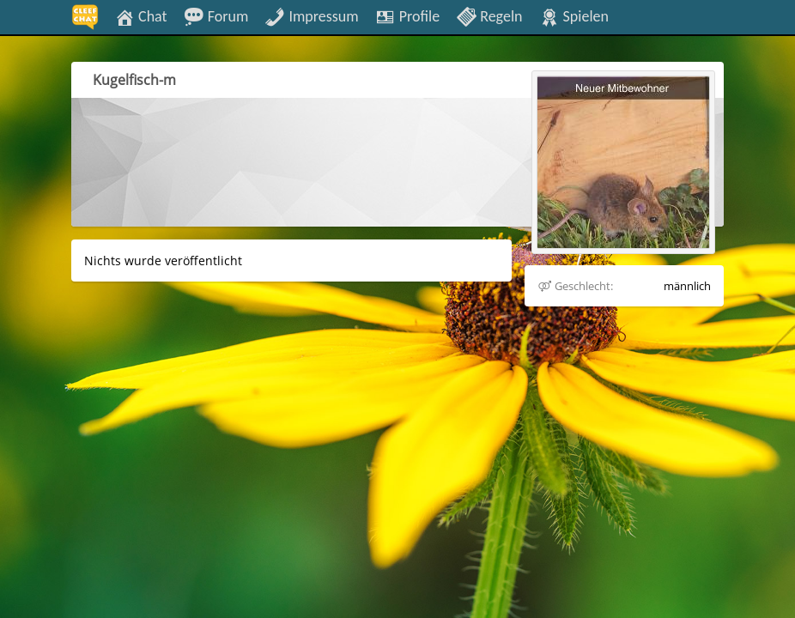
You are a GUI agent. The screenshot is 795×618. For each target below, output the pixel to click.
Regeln (489, 15)
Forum (216, 15)
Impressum (311, 15)
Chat (140, 15)
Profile (407, 15)
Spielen (574, 15)
